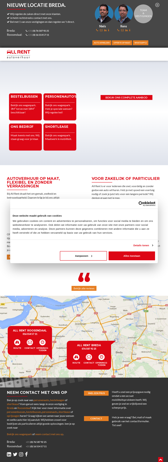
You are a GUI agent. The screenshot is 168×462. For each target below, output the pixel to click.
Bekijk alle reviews (84, 288)
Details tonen (141, 245)
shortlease (13, 403)
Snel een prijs (96, 393)
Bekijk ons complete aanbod (126, 97)
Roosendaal (24, 407)
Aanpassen (83, 255)
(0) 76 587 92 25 (37, 30)
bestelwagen (57, 400)
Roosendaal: (14, 34)
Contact (96, 418)
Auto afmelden (102, 43)
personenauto (41, 400)
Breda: (11, 30)
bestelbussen (33, 411)
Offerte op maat (122, 43)
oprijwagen (13, 415)
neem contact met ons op (49, 434)
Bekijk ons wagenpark (19, 434)
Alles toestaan (132, 255)
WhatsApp (141, 43)
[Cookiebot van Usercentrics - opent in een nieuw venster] (141, 203)
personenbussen (16, 411)
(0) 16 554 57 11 (37, 35)
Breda (10, 407)
